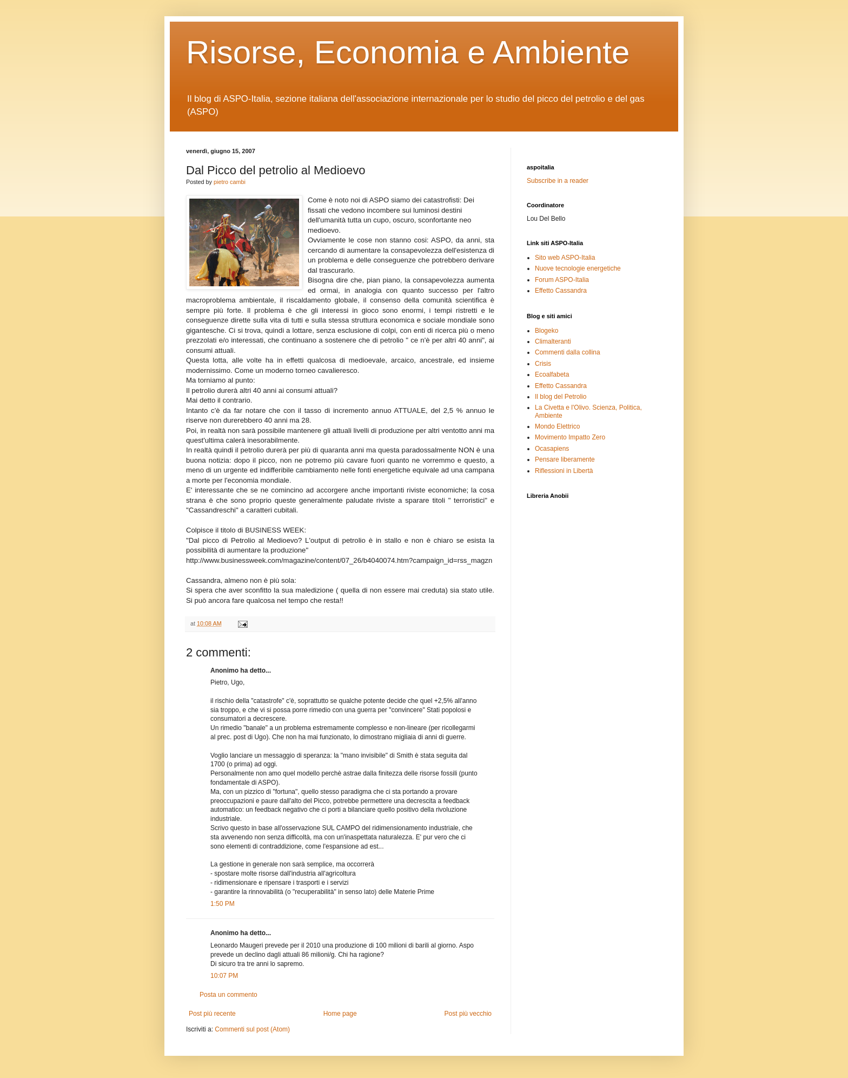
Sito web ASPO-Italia (565, 257)
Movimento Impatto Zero (570, 437)
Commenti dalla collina (567, 352)
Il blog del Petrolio (560, 396)
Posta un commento (228, 994)
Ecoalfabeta (552, 374)
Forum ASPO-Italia (562, 280)
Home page (340, 1013)
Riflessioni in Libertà (564, 471)
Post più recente (212, 1013)
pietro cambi (230, 182)
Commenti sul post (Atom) (252, 1029)
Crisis (543, 363)
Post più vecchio (468, 1013)
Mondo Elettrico (557, 426)
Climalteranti (553, 341)
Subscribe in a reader (557, 181)
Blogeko (546, 330)
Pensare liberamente (565, 459)
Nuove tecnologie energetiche (578, 268)
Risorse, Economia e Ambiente (408, 52)
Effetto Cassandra (561, 290)
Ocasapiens (552, 448)
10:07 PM (224, 976)
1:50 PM (222, 904)
